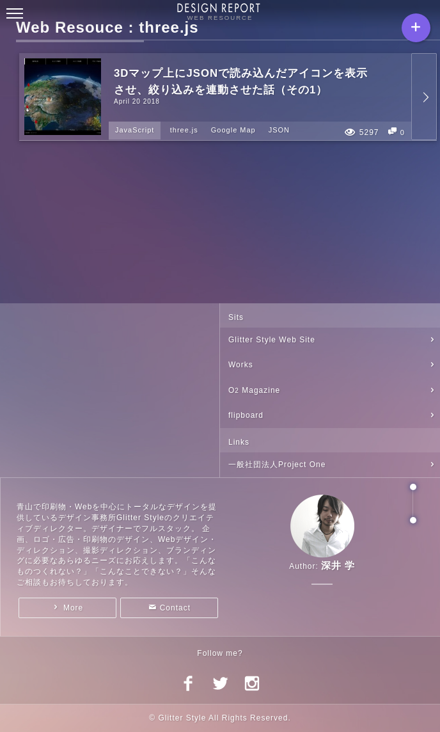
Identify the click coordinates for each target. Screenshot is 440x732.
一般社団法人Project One (277, 464)
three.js (184, 130)
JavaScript (134, 130)
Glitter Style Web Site (271, 339)
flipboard (245, 415)
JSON (279, 130)
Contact (175, 607)
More (73, 607)
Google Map (233, 130)
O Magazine (254, 390)
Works (240, 364)
